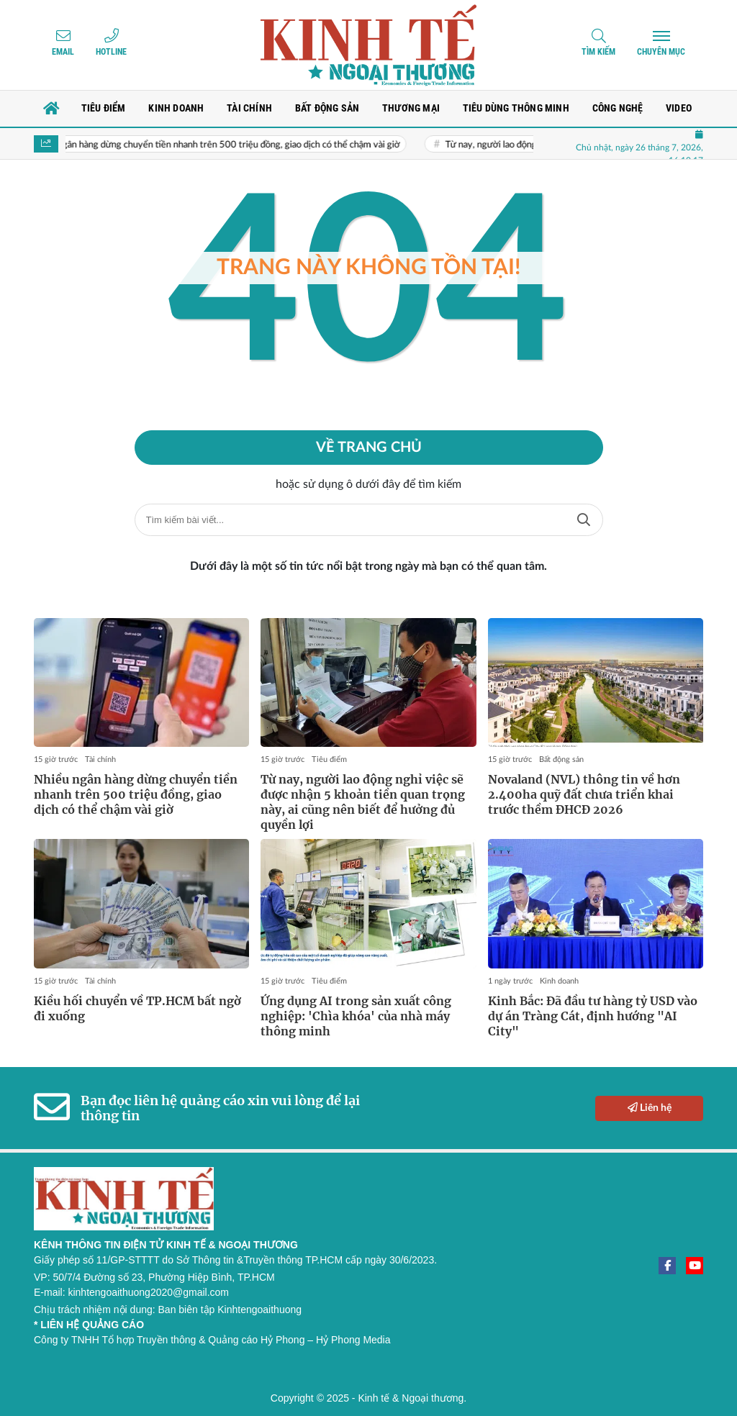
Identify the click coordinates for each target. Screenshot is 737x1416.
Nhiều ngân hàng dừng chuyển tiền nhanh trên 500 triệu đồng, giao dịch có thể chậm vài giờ (227, 145)
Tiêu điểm (329, 759)
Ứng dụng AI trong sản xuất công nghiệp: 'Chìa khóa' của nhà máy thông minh (356, 1016)
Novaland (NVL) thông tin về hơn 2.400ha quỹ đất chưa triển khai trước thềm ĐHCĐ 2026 (584, 794)
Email (63, 52)
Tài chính (100, 759)
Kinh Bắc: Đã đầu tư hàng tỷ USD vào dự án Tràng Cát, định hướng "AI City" (592, 1016)
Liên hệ (650, 1107)
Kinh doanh (559, 981)
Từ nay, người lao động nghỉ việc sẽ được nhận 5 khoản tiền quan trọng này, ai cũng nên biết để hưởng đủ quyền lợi (363, 801)
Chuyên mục (661, 52)
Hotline (111, 52)
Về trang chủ (369, 447)
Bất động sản (561, 759)
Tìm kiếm (598, 52)
